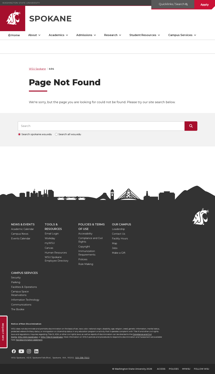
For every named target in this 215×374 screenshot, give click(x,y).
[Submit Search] (191, 126)
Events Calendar (20, 238)
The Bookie (17, 309)
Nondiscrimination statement (29, 340)
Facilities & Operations (24, 286)
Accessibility (85, 233)
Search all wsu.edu (69, 134)
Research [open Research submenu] (111, 35)
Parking (15, 282)
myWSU (50, 243)
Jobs (114, 248)
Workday (50, 238)
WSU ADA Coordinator (28, 337)
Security (16, 277)
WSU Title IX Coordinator (52, 337)
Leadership (118, 229)
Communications (21, 304)
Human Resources (56, 252)
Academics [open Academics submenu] (56, 35)
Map (114, 243)
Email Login (52, 233)
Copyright (84, 246)
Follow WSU (201, 369)
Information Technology (25, 299)
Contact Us (118, 233)
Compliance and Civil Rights (90, 240)
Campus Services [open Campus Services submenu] (180, 35)
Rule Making (85, 264)
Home (15, 35)
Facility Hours (120, 238)
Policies (82, 259)
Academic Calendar (22, 229)
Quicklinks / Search (172, 4)
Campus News (19, 233)
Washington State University (21, 3)
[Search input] (101, 126)
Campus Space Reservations (20, 293)
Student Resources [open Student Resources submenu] (142, 35)
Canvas (49, 247)
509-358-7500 (82, 357)
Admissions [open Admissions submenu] (84, 35)
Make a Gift (118, 252)
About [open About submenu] (32, 35)
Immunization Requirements (86, 253)
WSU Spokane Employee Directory (56, 259)
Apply (205, 4)
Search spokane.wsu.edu (37, 134)
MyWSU (186, 369)
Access (161, 369)
